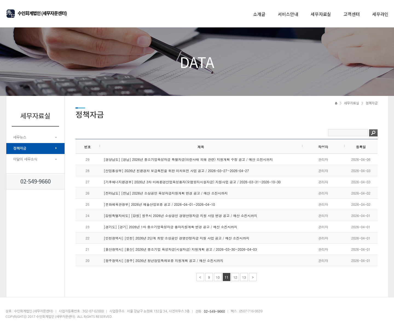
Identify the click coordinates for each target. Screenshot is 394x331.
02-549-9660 (35, 181)
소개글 (259, 14)
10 (218, 277)
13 (244, 277)
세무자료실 (321, 14)
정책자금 (19, 148)
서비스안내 (288, 14)
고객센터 (351, 14)
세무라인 (380, 14)
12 (235, 277)
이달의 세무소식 (25, 159)
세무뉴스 (19, 137)
